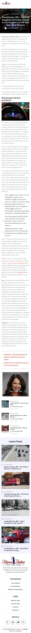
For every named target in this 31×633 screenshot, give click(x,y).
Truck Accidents (15, 586)
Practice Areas (15, 603)
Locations (16, 607)
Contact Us (15, 610)
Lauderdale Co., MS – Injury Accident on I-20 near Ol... (14, 522)
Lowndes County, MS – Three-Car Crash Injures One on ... (16, 495)
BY (16, 406)
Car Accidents (15, 14)
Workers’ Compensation (15, 589)
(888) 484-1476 (22, 272)
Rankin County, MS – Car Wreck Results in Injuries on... (16, 468)
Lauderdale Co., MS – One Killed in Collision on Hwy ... (16, 549)
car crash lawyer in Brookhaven (17, 263)
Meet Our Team (15, 600)
